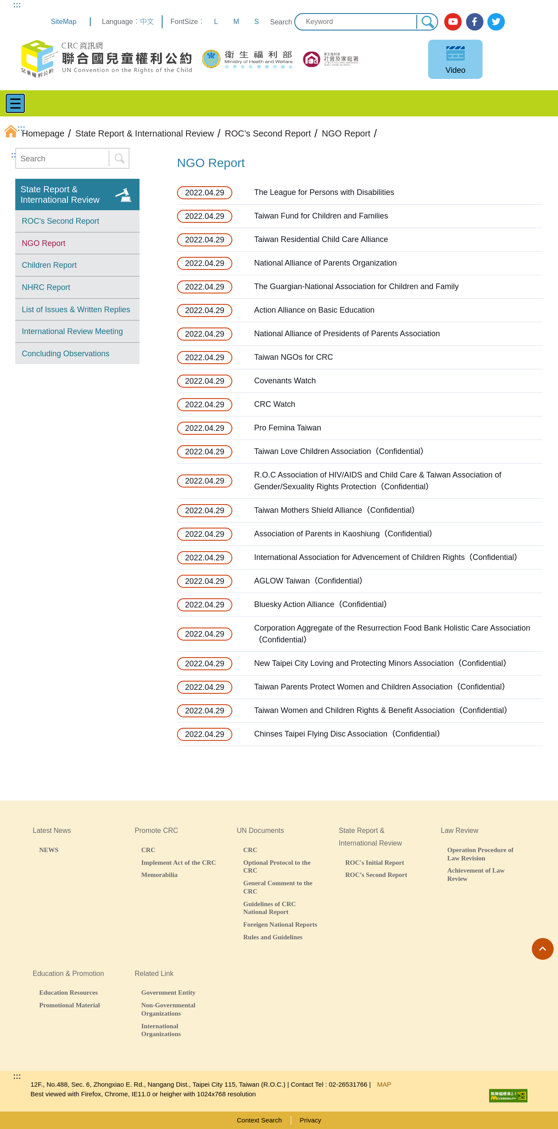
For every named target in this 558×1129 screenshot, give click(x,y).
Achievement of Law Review (476, 874)
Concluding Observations (65, 353)
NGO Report (43, 243)
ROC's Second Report (60, 221)
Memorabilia (159, 874)
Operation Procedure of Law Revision (480, 853)
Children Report (49, 265)
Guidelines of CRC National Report (269, 907)
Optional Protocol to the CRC (276, 866)
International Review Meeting (72, 331)
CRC (148, 849)
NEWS (48, 849)
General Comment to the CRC (278, 887)
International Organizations (161, 1030)
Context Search (259, 1120)
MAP (384, 1084)
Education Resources (68, 992)
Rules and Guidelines (273, 937)
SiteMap (64, 21)
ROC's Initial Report (374, 862)
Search (281, 22)
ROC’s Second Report (376, 874)
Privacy (310, 1120)
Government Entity (168, 992)
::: (17, 4)
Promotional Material (69, 1005)
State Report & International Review (59, 194)
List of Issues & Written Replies (76, 309)
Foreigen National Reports (280, 924)
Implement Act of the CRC (178, 862)
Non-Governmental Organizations (168, 1009)
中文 (147, 21)
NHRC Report (46, 287)
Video (456, 70)
